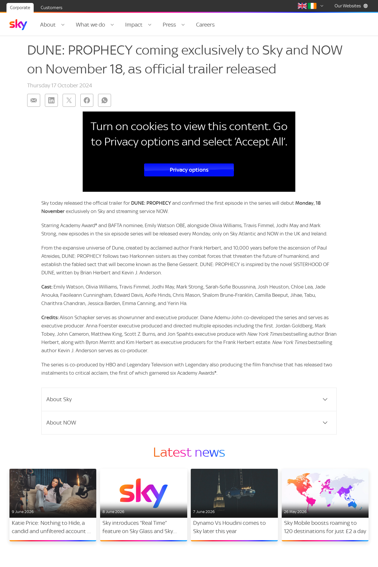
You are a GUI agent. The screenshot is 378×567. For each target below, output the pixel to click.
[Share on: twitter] (69, 100)
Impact (134, 24)
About (48, 24)
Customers (51, 7)
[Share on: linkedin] (51, 100)
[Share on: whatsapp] (104, 100)
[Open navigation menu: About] (63, 25)
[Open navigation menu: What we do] (112, 25)
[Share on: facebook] (86, 100)
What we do (90, 24)
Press (169, 24)
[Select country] (311, 6)
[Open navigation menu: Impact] (149, 25)
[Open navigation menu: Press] (183, 25)
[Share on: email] (33, 100)
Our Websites (351, 6)
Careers (205, 24)
